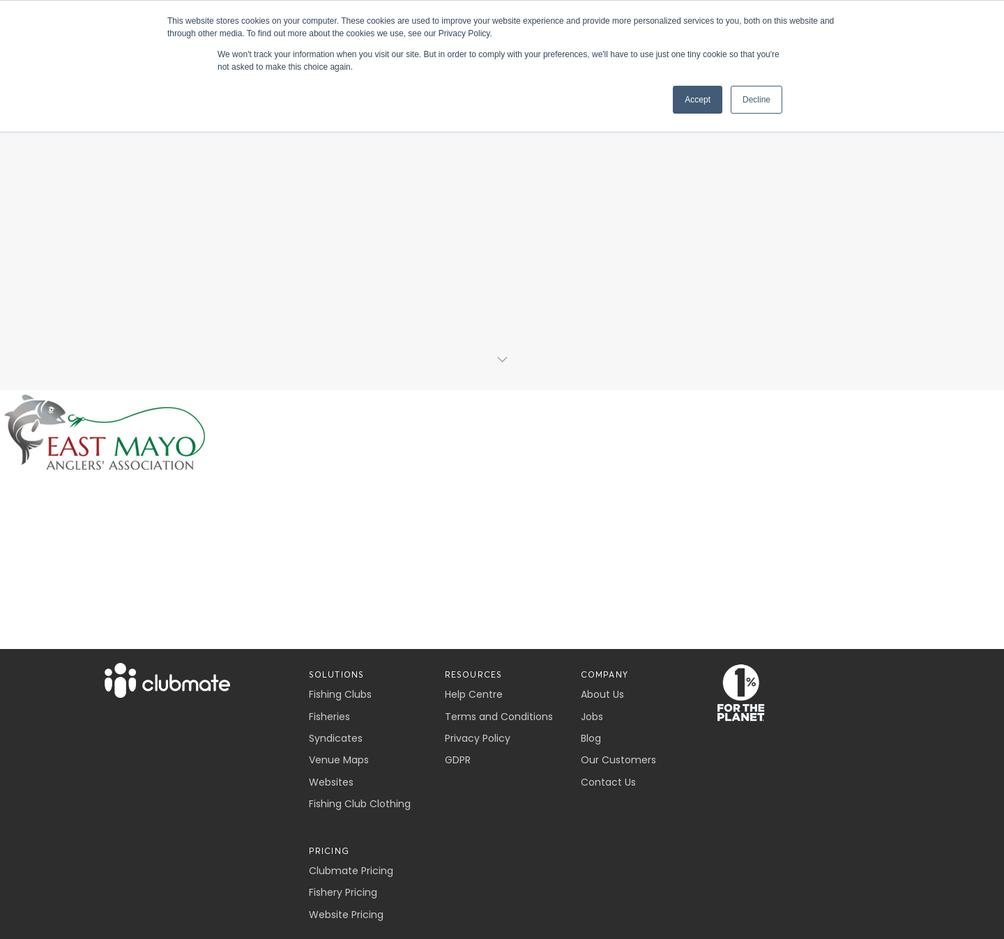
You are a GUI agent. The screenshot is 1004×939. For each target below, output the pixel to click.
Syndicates (336, 738)
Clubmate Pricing (351, 871)
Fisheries (329, 717)
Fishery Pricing (343, 892)
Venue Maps (339, 760)
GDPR (458, 760)
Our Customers (618, 760)
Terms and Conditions (499, 717)
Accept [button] (697, 100)
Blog (591, 738)
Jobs (592, 717)
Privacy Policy (477, 738)
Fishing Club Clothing (360, 804)
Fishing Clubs (340, 694)
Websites (331, 782)
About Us (602, 694)
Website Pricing (346, 915)
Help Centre (474, 694)
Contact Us (608, 782)
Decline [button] (756, 100)
